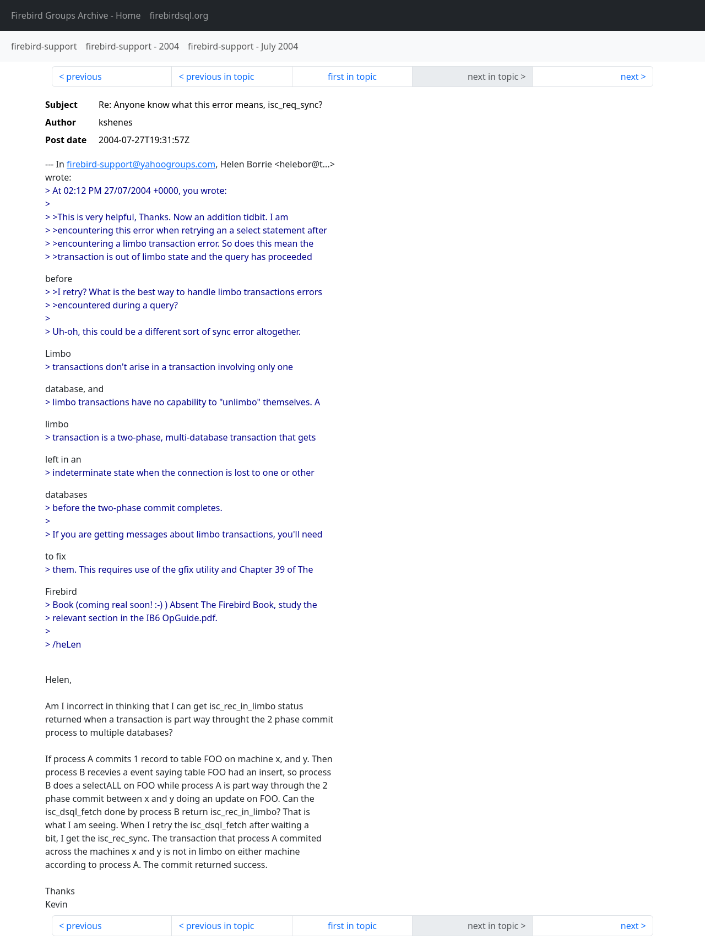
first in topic (352, 76)
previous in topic (220, 76)
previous (83, 76)
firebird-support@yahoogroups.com (141, 164)
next (630, 76)
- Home (76, 15)
